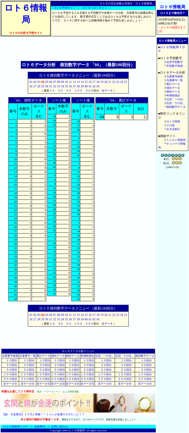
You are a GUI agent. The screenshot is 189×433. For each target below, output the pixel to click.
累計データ (43, 355)
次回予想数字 (174, 62)
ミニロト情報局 (176, 139)
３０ (60, 90)
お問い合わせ (59, 426)
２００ (89, 90)
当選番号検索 (10, 355)
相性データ (72, 355)
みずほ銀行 (173, 129)
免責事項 (39, 426)
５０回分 (10, 369)
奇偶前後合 (87, 355)
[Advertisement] (78, 48)
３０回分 (10, 365)
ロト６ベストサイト (94, 8)
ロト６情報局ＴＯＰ (15, 426)
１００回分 (10, 374)
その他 (170, 125)
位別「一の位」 (104, 355)
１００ (78, 90)
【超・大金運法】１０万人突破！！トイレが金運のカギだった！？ (43, 414)
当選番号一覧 (27, 355)
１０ (52, 90)
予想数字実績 (174, 65)
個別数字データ (145, 355)
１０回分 (10, 360)
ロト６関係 (173, 121)
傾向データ (58, 355)
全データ (107, 90)
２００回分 (10, 379)
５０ (68, 90)
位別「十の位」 (124, 355)
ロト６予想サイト (65, 8)
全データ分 (10, 383)
